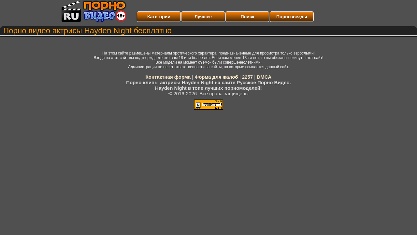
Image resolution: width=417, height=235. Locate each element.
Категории (158, 16)
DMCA (264, 77)
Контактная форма (168, 77)
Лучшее (203, 16)
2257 (247, 77)
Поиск (247, 16)
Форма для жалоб (216, 77)
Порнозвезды (291, 16)
